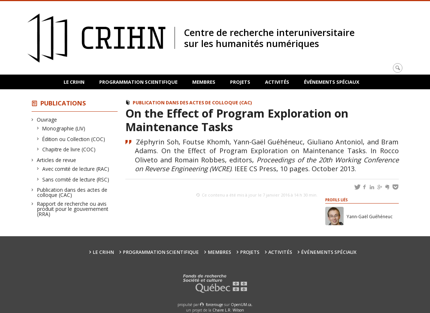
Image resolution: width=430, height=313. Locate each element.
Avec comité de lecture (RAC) (76, 168)
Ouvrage (47, 119)
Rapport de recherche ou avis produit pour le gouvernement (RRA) (72, 208)
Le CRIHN (74, 82)
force (214, 304)
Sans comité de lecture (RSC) (76, 179)
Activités (277, 82)
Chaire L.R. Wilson (228, 310)
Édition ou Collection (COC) (74, 139)
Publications (63, 103)
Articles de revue (56, 159)
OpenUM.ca (241, 304)
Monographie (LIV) (64, 128)
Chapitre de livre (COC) (69, 149)
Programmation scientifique (138, 82)
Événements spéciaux (331, 82)
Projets (240, 82)
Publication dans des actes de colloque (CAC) (72, 192)
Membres (203, 82)
